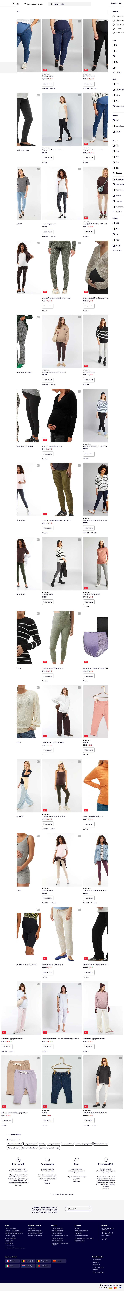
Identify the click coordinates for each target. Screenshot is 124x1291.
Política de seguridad (57, 1230)
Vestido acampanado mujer (49, 1148)
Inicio (8, 1134)
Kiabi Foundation (80, 1241)
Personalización (9, 1246)
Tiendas (77, 1228)
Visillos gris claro (13, 1148)
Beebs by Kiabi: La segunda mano (15, 1248)
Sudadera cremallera (15, 1144)
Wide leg (42, 1144)
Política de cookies (56, 1228)
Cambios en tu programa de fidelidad (59, 1244)
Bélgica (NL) (42, 1261)
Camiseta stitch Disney (29, 1148)
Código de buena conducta (59, 1236)
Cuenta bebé (8, 1241)
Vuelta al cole (95, 1259)
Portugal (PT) (43, 1266)
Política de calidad (56, 1238)
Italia (9, 1266)
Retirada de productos (34, 1236)
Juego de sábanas (30, 1144)
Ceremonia (94, 1262)
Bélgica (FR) (26, 1261)
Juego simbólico (67, 1144)
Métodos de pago (10, 1236)
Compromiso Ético (56, 1241)
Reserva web (8, 1243)
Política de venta (56, 1233)
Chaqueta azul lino (100, 1144)
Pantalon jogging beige (84, 1144)
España (56, 1261)
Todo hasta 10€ (96, 1277)
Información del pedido (35, 1233)
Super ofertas (95, 1275)
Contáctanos (32, 1228)
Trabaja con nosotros (81, 1230)
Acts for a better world (81, 1236)
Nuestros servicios (10, 1228)
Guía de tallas (9, 1251)
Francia (10, 1261)
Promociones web (96, 1267)
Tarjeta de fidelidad (10, 1238)
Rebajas (93, 1270)
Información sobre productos (13, 1233)
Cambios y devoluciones (12, 1230)
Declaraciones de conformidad (84, 1238)
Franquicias (78, 1233)
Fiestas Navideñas (96, 1272)
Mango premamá (54, 1144)
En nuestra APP (105, 1234)
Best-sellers (94, 1265)
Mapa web (8, 1253)
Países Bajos (27, 1266)
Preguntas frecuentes (34, 1230)
